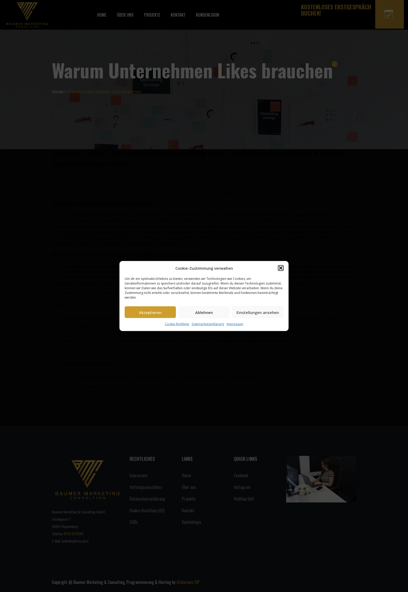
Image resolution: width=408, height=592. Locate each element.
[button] (280, 268)
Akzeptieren (150, 312)
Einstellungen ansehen (258, 312)
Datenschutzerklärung (208, 324)
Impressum (235, 324)
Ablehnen (204, 312)
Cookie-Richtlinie (177, 324)
